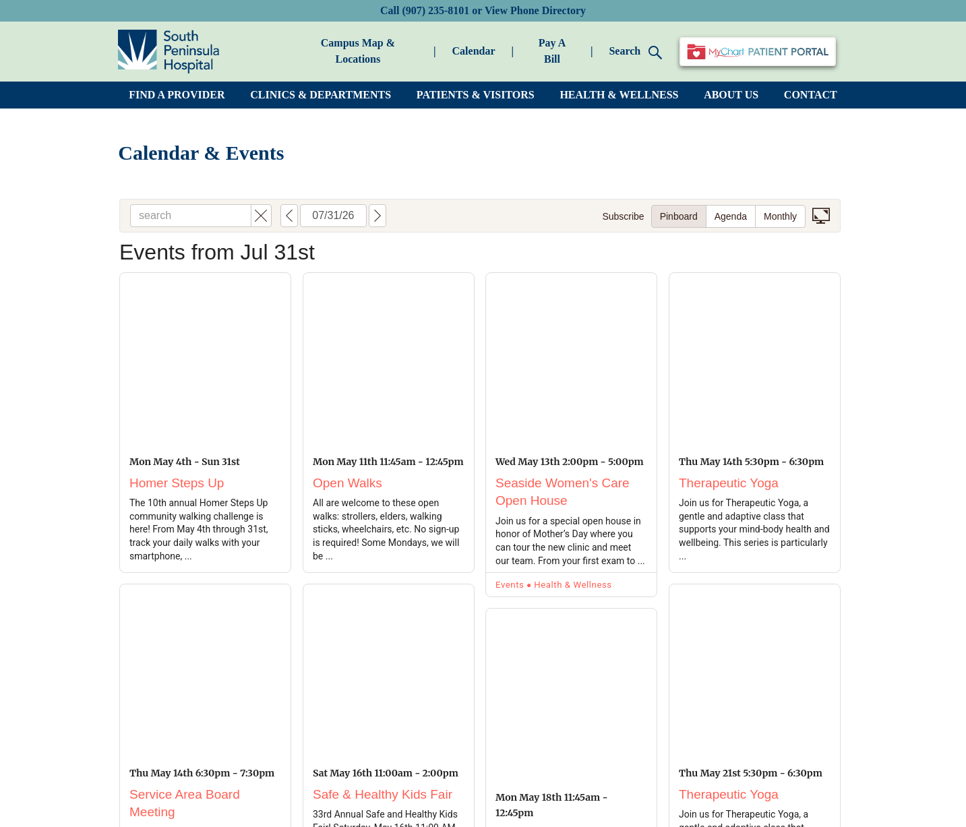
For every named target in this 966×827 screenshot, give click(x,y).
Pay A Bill (552, 51)
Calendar (473, 51)
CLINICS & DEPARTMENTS (320, 94)
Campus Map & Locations (358, 51)
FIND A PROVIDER (176, 94)
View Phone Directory (535, 10)
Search (635, 52)
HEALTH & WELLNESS (619, 94)
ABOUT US (731, 94)
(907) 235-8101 (435, 10)
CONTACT (810, 94)
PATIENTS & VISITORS (476, 94)
